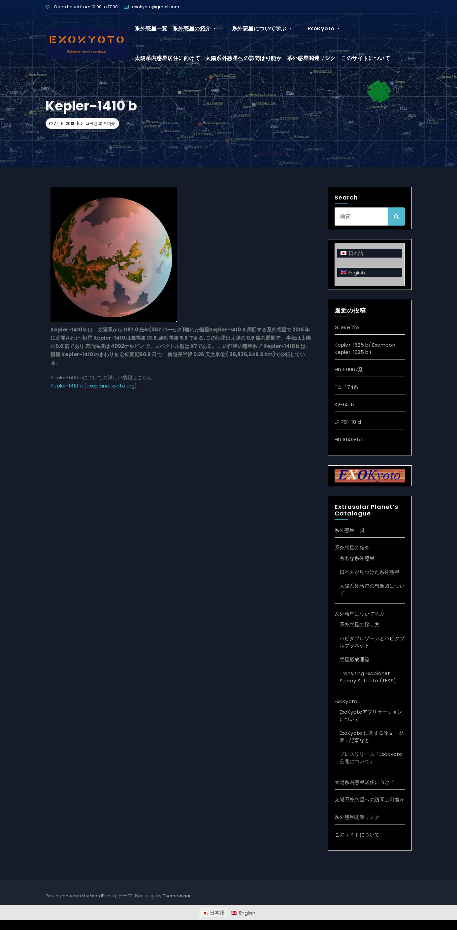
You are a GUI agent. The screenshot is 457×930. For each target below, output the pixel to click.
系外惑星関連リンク (240, 58)
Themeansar (177, 896)
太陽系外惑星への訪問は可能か (173, 58)
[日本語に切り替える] (369, 253)
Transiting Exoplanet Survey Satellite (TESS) (368, 677)
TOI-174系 (347, 387)
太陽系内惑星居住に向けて (357, 28)
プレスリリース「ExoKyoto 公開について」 (371, 758)
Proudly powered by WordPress (80, 896)
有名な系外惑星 (357, 558)
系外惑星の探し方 (360, 624)
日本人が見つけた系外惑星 (370, 572)
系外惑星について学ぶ (251, 28)
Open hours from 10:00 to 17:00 (82, 7)
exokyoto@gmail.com (151, 7)
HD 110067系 (349, 369)
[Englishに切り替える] (369, 272)
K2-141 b (345, 404)
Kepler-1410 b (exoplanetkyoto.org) (93, 385)
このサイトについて (295, 58)
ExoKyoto (303, 28)
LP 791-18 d (348, 421)
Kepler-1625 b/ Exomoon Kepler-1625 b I (365, 348)
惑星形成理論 (355, 659)
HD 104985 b (350, 439)
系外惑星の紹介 (194, 28)
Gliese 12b (347, 327)
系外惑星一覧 (151, 28)
